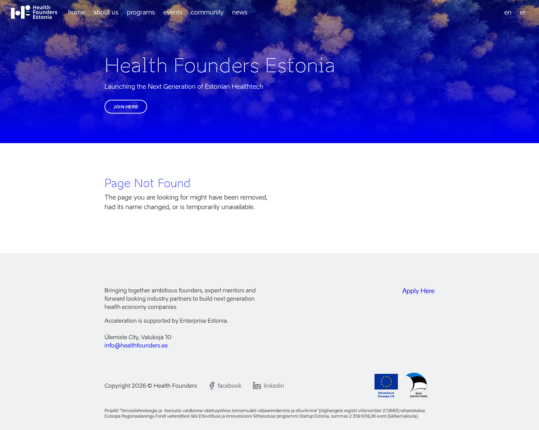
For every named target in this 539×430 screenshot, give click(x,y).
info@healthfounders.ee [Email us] (136, 345)
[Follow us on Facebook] (225, 385)
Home (76, 12)
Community (207, 12)
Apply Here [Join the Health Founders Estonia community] (418, 290)
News (240, 12)
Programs (141, 12)
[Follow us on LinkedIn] (268, 385)
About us (106, 12)
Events (173, 12)
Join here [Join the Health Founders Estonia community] (125, 106)
